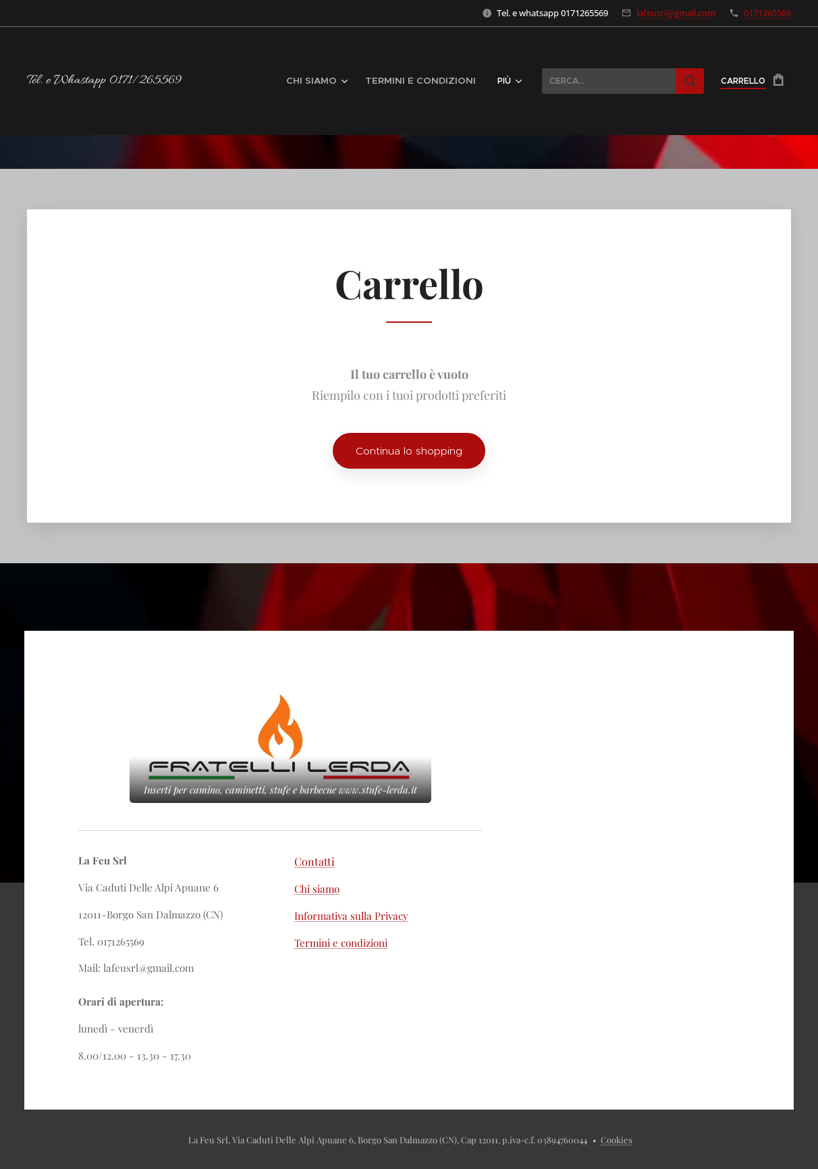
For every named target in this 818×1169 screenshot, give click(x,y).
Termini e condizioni (340, 943)
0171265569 (767, 13)
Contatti (314, 861)
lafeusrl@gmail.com (675, 13)
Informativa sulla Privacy (351, 916)
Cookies (616, 1139)
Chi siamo (316, 888)
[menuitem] (338, 81)
